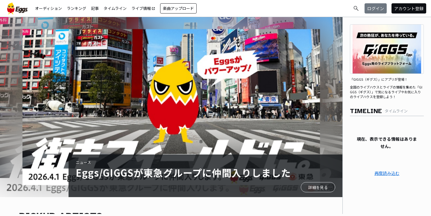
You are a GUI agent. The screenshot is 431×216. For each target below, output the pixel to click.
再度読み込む (387, 173)
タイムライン (115, 8)
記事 (95, 8)
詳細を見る (318, 187)
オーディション (48, 8)
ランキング (76, 8)
